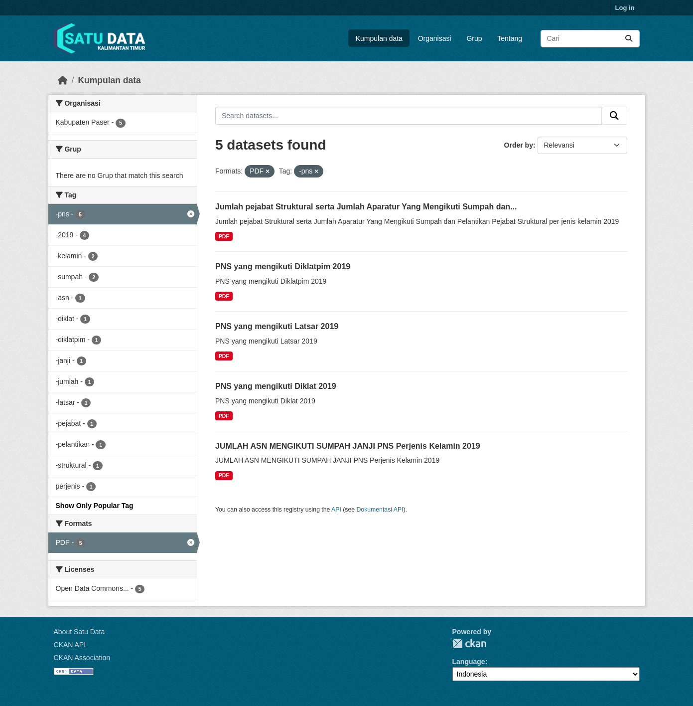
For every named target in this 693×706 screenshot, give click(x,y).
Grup (474, 38)
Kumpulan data (379, 38)
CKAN (469, 643)
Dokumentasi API (380, 509)
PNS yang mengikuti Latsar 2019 (276, 326)
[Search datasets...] (590, 38)
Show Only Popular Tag (95, 506)
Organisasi (434, 38)
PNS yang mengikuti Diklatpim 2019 (282, 266)
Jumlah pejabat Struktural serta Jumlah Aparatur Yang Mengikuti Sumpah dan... (366, 206)
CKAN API (70, 645)
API (336, 509)
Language (468, 662)
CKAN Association (82, 658)
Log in (625, 7)
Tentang (509, 38)
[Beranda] (63, 80)
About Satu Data (79, 632)
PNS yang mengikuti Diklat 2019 (275, 386)
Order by (518, 145)
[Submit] (629, 38)
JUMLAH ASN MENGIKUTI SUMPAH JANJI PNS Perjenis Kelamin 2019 (347, 446)
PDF (224, 236)
